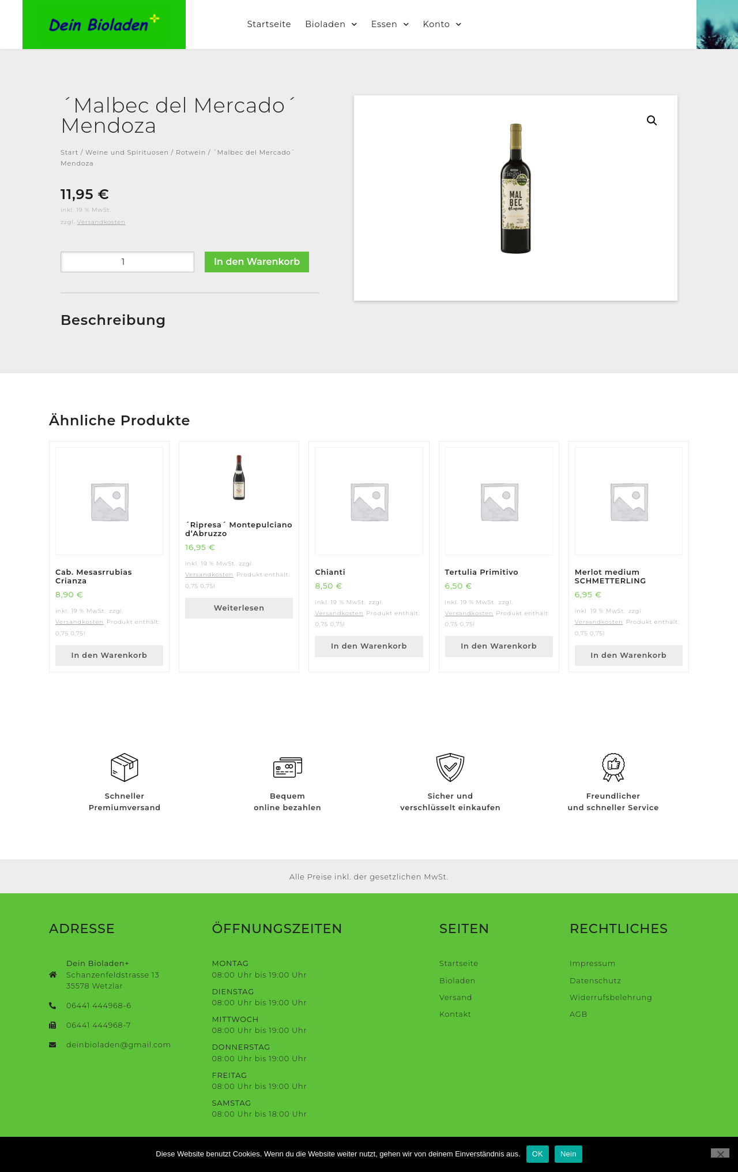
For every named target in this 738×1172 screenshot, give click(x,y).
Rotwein (191, 152)
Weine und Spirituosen (127, 152)
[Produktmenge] (127, 262)
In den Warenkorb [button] (109, 655)
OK (537, 1153)
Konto (462, 24)
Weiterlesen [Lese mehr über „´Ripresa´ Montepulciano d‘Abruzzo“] (239, 608)
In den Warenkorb (257, 261)
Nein (568, 1153)
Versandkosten (101, 222)
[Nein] (720, 1153)
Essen (411, 24)
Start (69, 152)
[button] (652, 120)
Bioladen (352, 24)
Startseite (290, 24)
